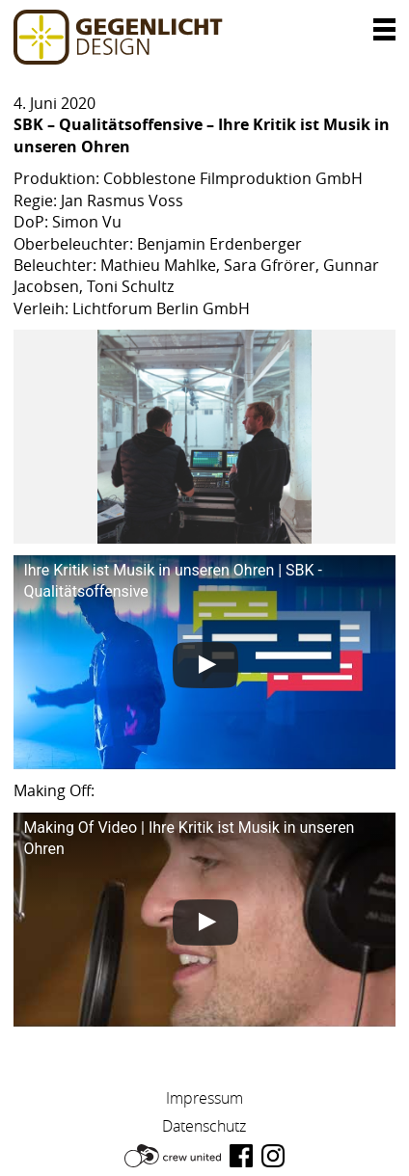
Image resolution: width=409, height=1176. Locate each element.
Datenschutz (204, 1125)
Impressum (204, 1098)
